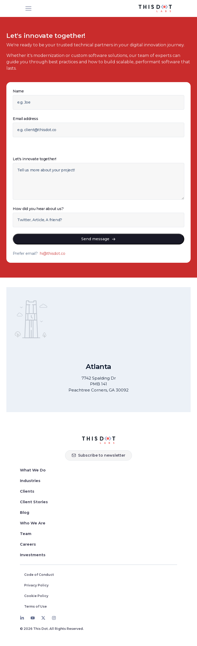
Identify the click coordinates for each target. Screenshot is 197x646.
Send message (98, 239)
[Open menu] (28, 8)
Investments (32, 555)
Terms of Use (35, 606)
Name (18, 91)
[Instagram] (54, 618)
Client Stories (34, 502)
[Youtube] (33, 618)
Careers (28, 544)
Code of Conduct (39, 575)
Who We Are (32, 523)
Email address (25, 118)
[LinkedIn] (22, 618)
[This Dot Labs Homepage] (155, 8)
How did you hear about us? (38, 208)
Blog (24, 512)
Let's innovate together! (34, 159)
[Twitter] (43, 618)
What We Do (33, 470)
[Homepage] (98, 440)
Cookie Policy (36, 596)
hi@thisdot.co (52, 253)
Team (25, 533)
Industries (30, 480)
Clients (27, 491)
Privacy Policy (36, 585)
